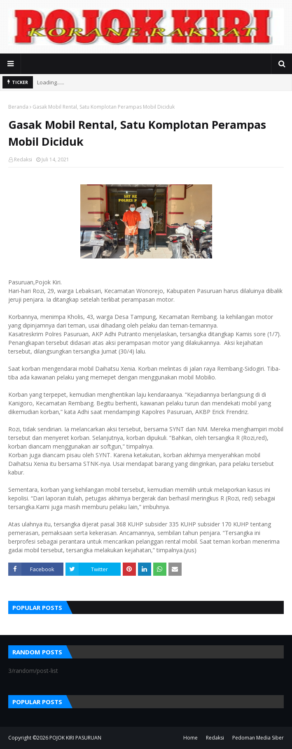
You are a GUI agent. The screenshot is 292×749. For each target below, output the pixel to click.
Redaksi (23, 159)
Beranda (18, 106)
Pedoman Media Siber (258, 737)
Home (190, 737)
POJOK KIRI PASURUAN (75, 737)
